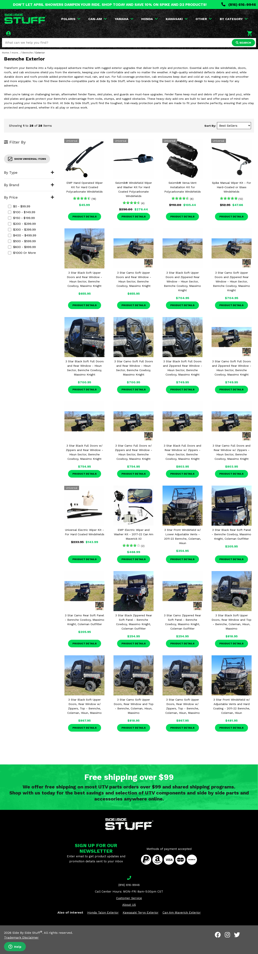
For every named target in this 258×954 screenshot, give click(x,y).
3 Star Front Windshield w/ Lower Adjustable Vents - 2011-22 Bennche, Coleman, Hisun (182, 536)
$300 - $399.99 (22, 229)
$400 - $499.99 (22, 235)
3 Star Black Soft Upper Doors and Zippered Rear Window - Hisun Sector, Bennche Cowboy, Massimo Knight (182, 281)
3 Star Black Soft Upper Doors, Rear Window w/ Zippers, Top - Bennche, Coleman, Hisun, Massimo (84, 706)
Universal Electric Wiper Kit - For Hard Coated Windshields (84, 532)
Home (5, 52)
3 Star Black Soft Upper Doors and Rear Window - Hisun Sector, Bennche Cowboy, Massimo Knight (84, 279)
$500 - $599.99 (22, 241)
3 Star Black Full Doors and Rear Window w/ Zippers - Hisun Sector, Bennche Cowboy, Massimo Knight (182, 452)
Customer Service (129, 898)
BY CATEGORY (234, 19)
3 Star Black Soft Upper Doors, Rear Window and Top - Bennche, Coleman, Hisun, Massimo (231, 622)
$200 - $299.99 (22, 224)
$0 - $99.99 (19, 206)
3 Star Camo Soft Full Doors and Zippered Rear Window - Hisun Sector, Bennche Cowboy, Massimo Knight (231, 368)
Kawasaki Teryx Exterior (141, 912)
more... (16, 52)
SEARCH (243, 42)
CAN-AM (97, 19)
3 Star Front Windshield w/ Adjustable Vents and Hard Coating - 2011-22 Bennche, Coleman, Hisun (231, 706)
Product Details (84, 216)
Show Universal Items (27, 159)
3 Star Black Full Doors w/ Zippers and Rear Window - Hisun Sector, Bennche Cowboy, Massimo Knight (84, 452)
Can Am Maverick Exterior (182, 912)
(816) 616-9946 (238, 4)
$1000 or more (22, 253)
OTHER (204, 19)
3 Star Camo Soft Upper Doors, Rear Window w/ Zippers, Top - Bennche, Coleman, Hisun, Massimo (182, 706)
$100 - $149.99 (21, 212)
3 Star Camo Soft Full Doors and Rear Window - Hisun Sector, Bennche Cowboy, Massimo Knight (133, 368)
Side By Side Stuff (27, 933)
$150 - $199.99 (21, 218)
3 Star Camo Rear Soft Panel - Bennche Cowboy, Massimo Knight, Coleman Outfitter (84, 620)
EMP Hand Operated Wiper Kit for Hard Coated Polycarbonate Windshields (84, 187)
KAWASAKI (177, 19)
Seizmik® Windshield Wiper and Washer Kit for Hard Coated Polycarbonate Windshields (133, 189)
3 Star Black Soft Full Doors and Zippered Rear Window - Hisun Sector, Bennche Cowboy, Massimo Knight (182, 368)
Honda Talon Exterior (103, 912)
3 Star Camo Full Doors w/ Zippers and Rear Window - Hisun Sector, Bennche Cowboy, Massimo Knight (133, 452)
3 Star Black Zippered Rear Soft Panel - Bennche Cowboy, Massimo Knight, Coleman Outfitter (133, 622)
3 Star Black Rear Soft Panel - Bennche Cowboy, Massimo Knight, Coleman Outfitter (231, 534)
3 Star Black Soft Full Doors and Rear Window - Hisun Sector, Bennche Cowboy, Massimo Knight (84, 368)
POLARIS (70, 19)
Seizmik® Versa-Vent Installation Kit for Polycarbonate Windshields (182, 187)
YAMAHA (124, 19)
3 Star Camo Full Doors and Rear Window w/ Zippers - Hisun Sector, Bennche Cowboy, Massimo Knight (231, 452)
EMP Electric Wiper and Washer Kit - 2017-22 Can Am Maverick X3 (133, 534)
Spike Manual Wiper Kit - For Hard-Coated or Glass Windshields (231, 187)
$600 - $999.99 (22, 247)
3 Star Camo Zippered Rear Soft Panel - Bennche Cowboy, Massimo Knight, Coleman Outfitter (182, 622)
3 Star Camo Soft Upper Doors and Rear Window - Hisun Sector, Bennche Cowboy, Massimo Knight (133, 279)
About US (129, 905)
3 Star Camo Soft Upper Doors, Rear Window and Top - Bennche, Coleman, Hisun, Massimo (134, 706)
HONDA (149, 19)
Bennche (27, 52)
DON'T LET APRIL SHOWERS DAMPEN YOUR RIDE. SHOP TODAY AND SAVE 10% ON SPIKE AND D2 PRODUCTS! (110, 4)
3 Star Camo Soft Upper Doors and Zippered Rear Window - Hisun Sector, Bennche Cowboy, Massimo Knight (231, 281)
